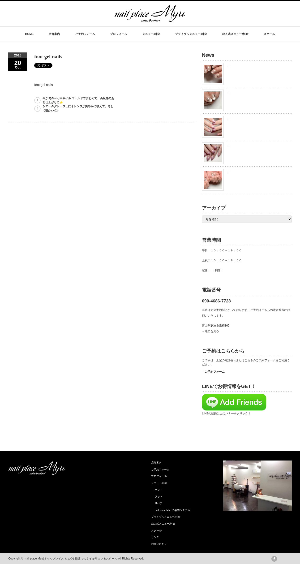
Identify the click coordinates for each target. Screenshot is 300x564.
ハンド (159, 489)
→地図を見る (210, 331)
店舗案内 (54, 34)
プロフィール (118, 34)
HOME (29, 34)
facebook (274, 559)
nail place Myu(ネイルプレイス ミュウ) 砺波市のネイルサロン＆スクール (71, 558)
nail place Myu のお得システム (172, 510)
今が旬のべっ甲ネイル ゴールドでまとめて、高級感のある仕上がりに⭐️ (78, 100)
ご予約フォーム (85, 34)
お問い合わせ (159, 543)
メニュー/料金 (151, 34)
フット (159, 496)
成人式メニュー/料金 (235, 34)
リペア (159, 503)
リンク (155, 537)
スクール (269, 34)
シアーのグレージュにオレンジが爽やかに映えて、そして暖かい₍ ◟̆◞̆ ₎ (78, 108)
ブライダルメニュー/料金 (191, 34)
